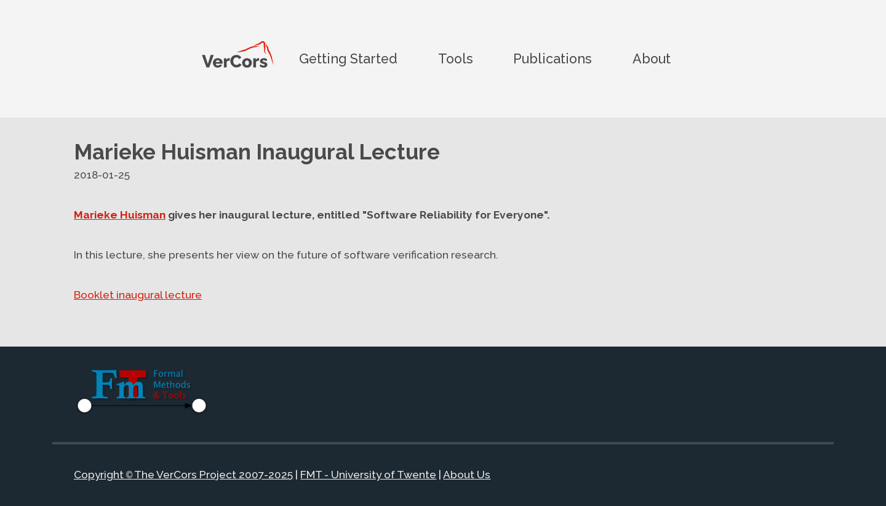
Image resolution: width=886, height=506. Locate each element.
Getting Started (348, 58)
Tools (455, 58)
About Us (466, 475)
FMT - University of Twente (368, 475)
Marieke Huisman (120, 215)
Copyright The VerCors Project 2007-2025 (183, 475)
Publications (552, 58)
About (652, 58)
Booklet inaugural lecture (138, 295)
